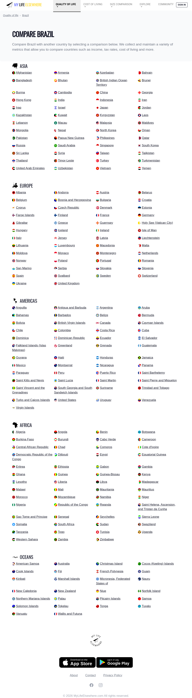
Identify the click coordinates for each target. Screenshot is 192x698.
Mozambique (66, 497)
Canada (105, 322)
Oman (146, 130)
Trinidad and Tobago (155, 388)
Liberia (62, 482)
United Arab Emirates (30, 168)
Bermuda (148, 315)
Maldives (148, 122)
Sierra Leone (150, 516)
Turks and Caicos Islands (33, 400)
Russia (20, 145)
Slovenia (147, 268)
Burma (20, 92)
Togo (61, 532)
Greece (63, 222)
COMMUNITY (165, 4)
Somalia (21, 524)
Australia (64, 563)
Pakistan (22, 138)
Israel (61, 107)
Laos (145, 115)
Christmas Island (111, 563)
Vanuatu (21, 613)
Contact (90, 675)
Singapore (107, 145)
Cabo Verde (108, 439)
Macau (62, 122)
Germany (148, 215)
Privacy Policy (112, 675)
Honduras (106, 357)
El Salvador (149, 338)
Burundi (63, 439)
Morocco (22, 497)
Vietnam (105, 168)
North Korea (108, 130)
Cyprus (21, 207)
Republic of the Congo (73, 504)
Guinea (63, 474)
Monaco (63, 253)
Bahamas (22, 315)
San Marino (24, 268)
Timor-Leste (66, 160)
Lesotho (21, 482)
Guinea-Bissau (110, 474)
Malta (145, 245)
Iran (144, 100)
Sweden (105, 275)
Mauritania (107, 489)
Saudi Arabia (66, 145)
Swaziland (149, 524)
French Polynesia (111, 571)
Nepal (62, 130)
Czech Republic (68, 207)
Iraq (18, 107)
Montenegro (108, 253)
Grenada (106, 345)
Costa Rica (107, 330)
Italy (19, 238)
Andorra (63, 192)
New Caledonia (26, 591)
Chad (61, 447)
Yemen (146, 168)
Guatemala (149, 345)
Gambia (147, 466)
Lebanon (22, 122)
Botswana (148, 432)
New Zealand (67, 591)
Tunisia (104, 532)
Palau (62, 598)
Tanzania (22, 532)
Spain (20, 275)
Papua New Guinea (71, 138)
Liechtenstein (151, 238)
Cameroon (149, 439)
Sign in (182, 4)
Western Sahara (27, 539)
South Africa (66, 524)
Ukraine (21, 283)
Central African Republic (32, 447)
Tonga (104, 606)
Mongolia (22, 130)
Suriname (106, 388)
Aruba (146, 307)
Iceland (63, 230)
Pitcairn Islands (110, 598)
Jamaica (147, 357)
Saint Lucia (65, 380)
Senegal (63, 516)
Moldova (21, 253)
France (104, 215)
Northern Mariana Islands (33, 598)
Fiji (60, 571)
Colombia (64, 330)
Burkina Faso (25, 439)
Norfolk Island (151, 591)
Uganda (147, 532)
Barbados (64, 315)
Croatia (147, 200)
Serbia (62, 268)
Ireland (104, 230)
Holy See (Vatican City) (157, 222)
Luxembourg (66, 245)
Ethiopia (63, 466)
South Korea (150, 145)
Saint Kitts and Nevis (30, 380)
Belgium (21, 200)
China (104, 92)
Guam (146, 571)
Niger (145, 497)
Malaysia (106, 122)
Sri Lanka (22, 153)
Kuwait (62, 115)
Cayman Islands (153, 322)
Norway (21, 260)
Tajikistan (148, 153)
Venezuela (149, 400)
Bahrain (147, 72)
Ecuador (105, 338)
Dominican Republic (71, 338)
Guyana (21, 357)
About (74, 675)
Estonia (147, 207)
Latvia (104, 238)
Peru (61, 372)
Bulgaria (105, 200)
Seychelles (107, 516)
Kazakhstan (24, 115)
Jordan (146, 107)
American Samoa (27, 563)
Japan (104, 107)
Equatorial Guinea (154, 454)
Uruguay (105, 400)
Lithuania (22, 245)
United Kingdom (69, 283)
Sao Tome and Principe (31, 516)
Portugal (105, 260)
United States (67, 400)
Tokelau (63, 606)
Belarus (147, 192)
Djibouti (63, 454)
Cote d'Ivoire (150, 447)
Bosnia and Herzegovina (74, 200)
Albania (21, 192)
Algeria (20, 432)
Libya (103, 482)
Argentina (106, 307)
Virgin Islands (25, 407)
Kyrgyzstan (107, 115)
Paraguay (22, 372)
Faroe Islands (25, 215)
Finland (63, 215)
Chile (19, 330)
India (61, 100)
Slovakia (105, 268)
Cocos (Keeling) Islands (158, 563)
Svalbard (64, 275)
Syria (61, 153)
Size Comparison (121, 4)
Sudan (104, 524)
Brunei (146, 80)
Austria (104, 192)
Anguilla (21, 307)
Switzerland (150, 275)
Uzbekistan (65, 168)
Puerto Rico (108, 372)
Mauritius (148, 489)
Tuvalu (146, 606)
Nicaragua (107, 365)
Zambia (63, 539)
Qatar (146, 138)
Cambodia (65, 92)
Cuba (145, 330)
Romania (148, 260)
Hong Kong (23, 100)
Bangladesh (24, 80)
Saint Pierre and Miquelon (159, 380)
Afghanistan (24, 72)
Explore (145, 4)
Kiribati (20, 579)
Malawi (21, 489)
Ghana (20, 474)
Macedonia (107, 245)
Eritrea (20, 466)
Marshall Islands (69, 579)
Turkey (104, 160)
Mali (61, 489)
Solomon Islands (27, 606)
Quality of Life (66, 4)
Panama (147, 365)
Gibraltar (22, 222)
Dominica (22, 338)
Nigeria (21, 504)
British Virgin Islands (71, 322)
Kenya (146, 474)
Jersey (62, 238)
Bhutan (63, 80)
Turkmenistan (151, 160)
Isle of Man (149, 230)
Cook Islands (25, 571)
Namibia (105, 497)
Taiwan (104, 153)
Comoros (106, 447)
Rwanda (105, 504)
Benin (104, 432)
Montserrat (65, 365)
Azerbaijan (107, 72)
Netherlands (150, 253)
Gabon (104, 466)
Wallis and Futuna (70, 613)
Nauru (146, 579)
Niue (103, 591)
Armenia (63, 72)
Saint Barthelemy (153, 372)
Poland (62, 260)
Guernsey (106, 222)
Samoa (146, 598)
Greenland (65, 345)
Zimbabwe (107, 539)
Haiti (61, 357)
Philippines (107, 138)
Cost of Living (92, 4)
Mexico (21, 365)
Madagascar (150, 482)
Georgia (147, 92)
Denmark (106, 207)
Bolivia (20, 322)
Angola (62, 432)
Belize (104, 315)
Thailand (21, 160)
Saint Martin (108, 380)
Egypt (104, 454)
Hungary (21, 230)
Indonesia (106, 100)
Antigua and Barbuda (72, 307)
